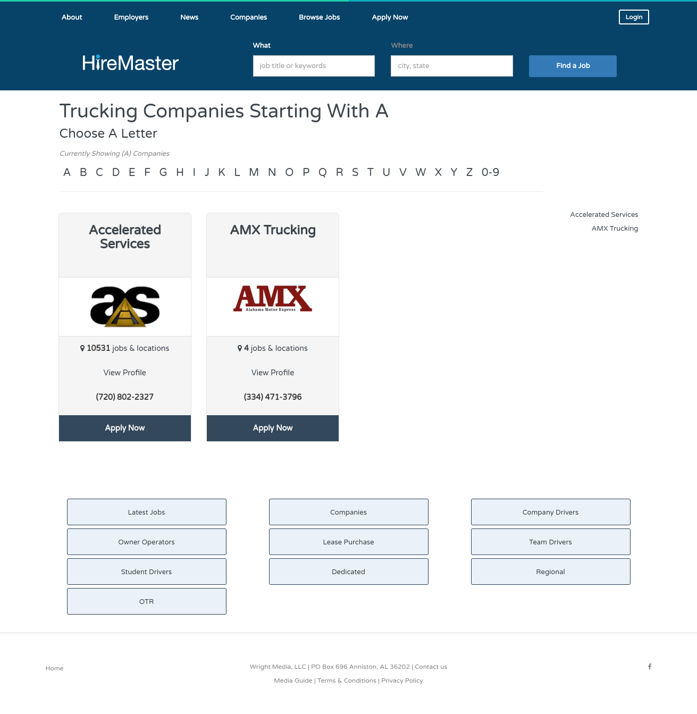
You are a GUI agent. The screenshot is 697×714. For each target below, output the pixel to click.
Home (55, 668)
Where (402, 45)
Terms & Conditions (346, 680)
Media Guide (293, 680)
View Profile (124, 372)
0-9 (490, 172)
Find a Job (573, 66)
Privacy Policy (402, 680)
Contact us (431, 666)
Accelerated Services (604, 215)
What (262, 45)
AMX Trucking (615, 228)
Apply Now (125, 428)
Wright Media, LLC (278, 666)
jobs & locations (124, 348)
